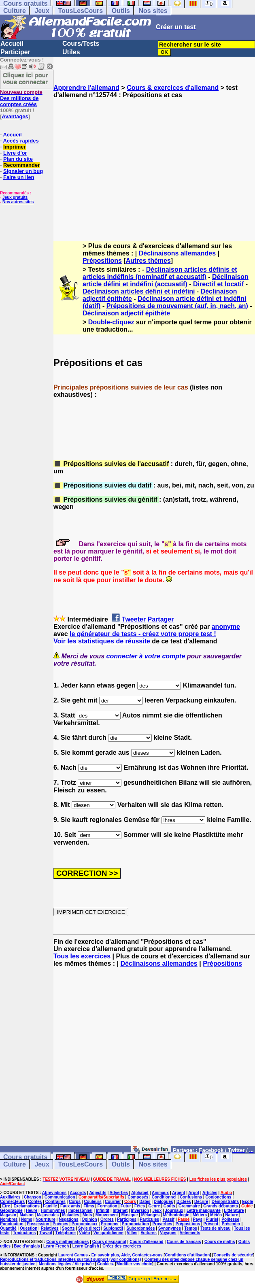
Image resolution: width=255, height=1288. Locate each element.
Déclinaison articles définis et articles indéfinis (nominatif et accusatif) (160, 273)
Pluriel (212, 1219)
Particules (149, 1219)
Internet (120, 1210)
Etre (6, 1206)
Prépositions (102, 260)
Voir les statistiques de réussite (101, 641)
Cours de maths (219, 1241)
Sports (68, 1228)
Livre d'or (15, 153)
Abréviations (54, 1192)
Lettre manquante (204, 1210)
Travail (45, 1233)
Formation (107, 1206)
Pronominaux (85, 1224)
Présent (211, 1224)
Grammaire (189, 1206)
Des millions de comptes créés (21, 98)
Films (88, 1206)
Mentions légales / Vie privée (67, 1264)
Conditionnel (164, 1197)
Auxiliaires (10, 1197)
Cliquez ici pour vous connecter (25, 78)
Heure (31, 1210)
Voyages (168, 1233)
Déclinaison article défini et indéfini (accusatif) (166, 280)
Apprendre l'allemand (86, 87)
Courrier (113, 1201)
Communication (60, 1197)
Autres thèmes (148, 260)
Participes (126, 1219)
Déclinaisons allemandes (177, 253)
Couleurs (92, 1201)
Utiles (71, 52)
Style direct (89, 1228)
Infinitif (102, 1210)
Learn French (56, 1246)
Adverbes (119, 1192)
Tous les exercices (81, 956)
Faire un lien (18, 177)
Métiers (200, 1215)
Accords (78, 1192)
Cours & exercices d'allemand (173, 87)
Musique (129, 1215)
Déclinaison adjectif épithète (126, 313)
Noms (26, 1219)
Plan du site (18, 159)
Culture (14, 10)
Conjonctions (219, 1197)
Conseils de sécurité (233, 1255)
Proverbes (162, 1224)
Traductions (24, 1233)
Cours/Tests (80, 43)
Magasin (8, 1215)
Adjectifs (97, 1192)
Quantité (8, 1228)
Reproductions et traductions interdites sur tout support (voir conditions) (70, 1259)
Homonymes (53, 1210)
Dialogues (163, 1201)
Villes (132, 1233)
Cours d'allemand (147, 1241)
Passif (168, 1219)
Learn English (85, 1246)
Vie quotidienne (108, 1233)
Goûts (169, 1206)
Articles (209, 1192)
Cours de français (184, 1241)
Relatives (50, 1228)
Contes (35, 1201)
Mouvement (107, 1215)
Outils (121, 10)
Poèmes (60, 1224)
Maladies (70, 1215)
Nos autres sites (18, 202)
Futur (126, 1206)
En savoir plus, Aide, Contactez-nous (127, 1255)
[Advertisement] (154, 162)
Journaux (174, 1210)
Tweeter (134, 619)
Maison (26, 1215)
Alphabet (140, 1192)
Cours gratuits (25, 1157)
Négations (68, 1219)
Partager (161, 619)
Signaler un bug (23, 171)
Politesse (230, 1219)
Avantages (15, 116)
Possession (38, 1224)
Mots (87, 1215)
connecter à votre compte (145, 656)
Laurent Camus (73, 1255)
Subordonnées (140, 1228)
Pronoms (109, 1224)
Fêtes (139, 1206)
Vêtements (190, 1233)
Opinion (89, 1219)
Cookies (105, 1264)
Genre (154, 1206)
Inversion (140, 1210)
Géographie (11, 1210)
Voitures (149, 1233)
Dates (144, 1201)
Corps (75, 1201)
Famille (50, 1206)
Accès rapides (20, 141)
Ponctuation (11, 1224)
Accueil (11, 43)
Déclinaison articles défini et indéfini (139, 291)
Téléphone (65, 1233)
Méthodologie (176, 1215)
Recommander (21, 165)
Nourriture (45, 1219)
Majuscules (48, 1215)
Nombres (8, 1219)
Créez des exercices (121, 1246)
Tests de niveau (215, 1228)
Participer (15, 52)
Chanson (32, 1197)
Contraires (55, 1201)
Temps (190, 1228)
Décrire (201, 1201)
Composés (138, 1197)
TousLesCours (80, 10)
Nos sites (152, 10)
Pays (197, 1219)
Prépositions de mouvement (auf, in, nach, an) (177, 305)
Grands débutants (220, 1206)
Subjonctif (113, 1228)
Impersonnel (80, 1210)
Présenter (231, 1224)
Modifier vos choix (134, 1264)
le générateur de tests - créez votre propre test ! (143, 633)
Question (28, 1228)
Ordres (107, 1219)
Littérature (234, 1210)
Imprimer (14, 147)
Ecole (247, 1201)
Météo (216, 1215)
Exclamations (26, 1206)
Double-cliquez (111, 322)
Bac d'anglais (27, 1246)
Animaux (160, 1192)
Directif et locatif (218, 284)
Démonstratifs (225, 1201)
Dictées (183, 1201)
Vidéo (84, 1233)
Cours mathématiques (67, 1241)
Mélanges (150, 1215)
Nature (231, 1215)
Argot (193, 1192)
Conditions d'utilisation (187, 1255)
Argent (178, 1192)
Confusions (191, 1197)
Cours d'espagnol (109, 1241)
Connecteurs (12, 1201)
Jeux (41, 10)
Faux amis (70, 1206)
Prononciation (135, 1224)
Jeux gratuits (15, 197)
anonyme (226, 626)
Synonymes (169, 1228)
